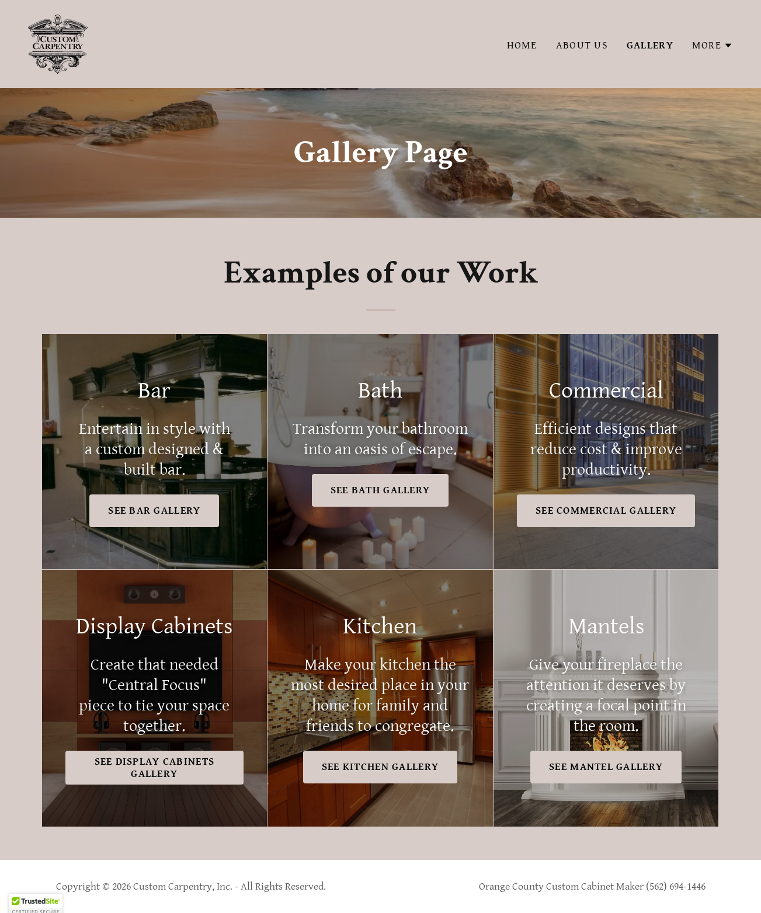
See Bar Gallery (154, 510)
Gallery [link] (650, 45)
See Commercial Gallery (606, 510)
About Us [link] (582, 45)
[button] (712, 46)
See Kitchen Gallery (380, 767)
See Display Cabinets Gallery (155, 767)
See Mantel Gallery (606, 767)
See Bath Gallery (380, 490)
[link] (58, 43)
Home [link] (522, 45)
